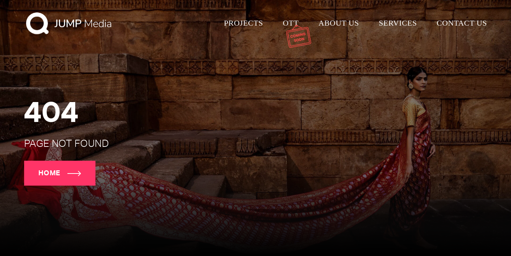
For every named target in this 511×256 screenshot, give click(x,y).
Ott (291, 22)
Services (398, 22)
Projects (243, 22)
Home (59, 173)
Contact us (462, 22)
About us (338, 22)
